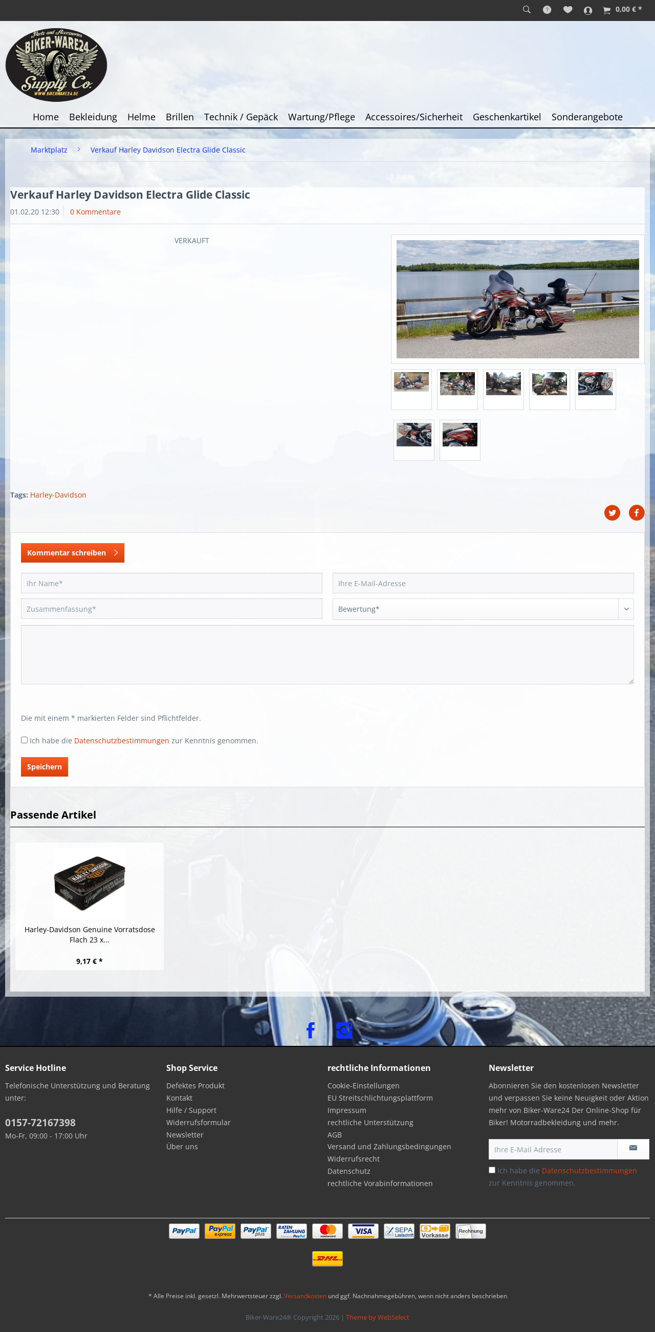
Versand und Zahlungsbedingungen (389, 1146)
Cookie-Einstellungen (364, 1085)
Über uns (182, 1146)
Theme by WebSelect (377, 1317)
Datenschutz (349, 1171)
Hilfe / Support (191, 1110)
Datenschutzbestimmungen (121, 740)
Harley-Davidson (58, 495)
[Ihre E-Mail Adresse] (553, 1149)
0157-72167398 (40, 1122)
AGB (335, 1135)
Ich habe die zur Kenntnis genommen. (144, 740)
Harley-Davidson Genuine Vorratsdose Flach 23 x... (90, 934)
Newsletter (185, 1135)
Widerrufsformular (198, 1122)
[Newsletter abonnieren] (633, 1149)
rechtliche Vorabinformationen (380, 1183)
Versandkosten (305, 1296)
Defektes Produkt (195, 1085)
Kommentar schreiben (72, 551)
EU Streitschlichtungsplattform (380, 1098)
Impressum (347, 1110)
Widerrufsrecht (354, 1159)
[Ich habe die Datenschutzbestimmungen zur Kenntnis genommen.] (24, 740)
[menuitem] (527, 10)
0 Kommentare (95, 212)
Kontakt (179, 1098)
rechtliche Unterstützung (370, 1122)
